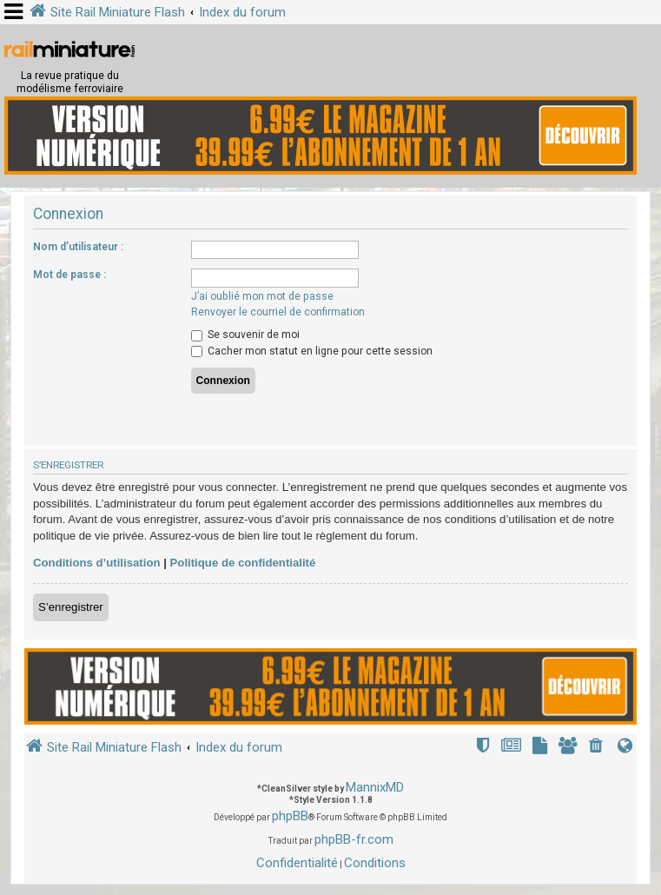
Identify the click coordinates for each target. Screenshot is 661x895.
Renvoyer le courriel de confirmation (278, 312)
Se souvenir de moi (245, 334)
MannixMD (375, 787)
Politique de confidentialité (243, 562)
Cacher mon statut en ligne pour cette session (312, 351)
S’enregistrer (70, 606)
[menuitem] (597, 747)
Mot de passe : (69, 274)
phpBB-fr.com (353, 839)
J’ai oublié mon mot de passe (262, 296)
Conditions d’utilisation (97, 562)
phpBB (290, 816)
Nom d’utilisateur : (78, 247)
